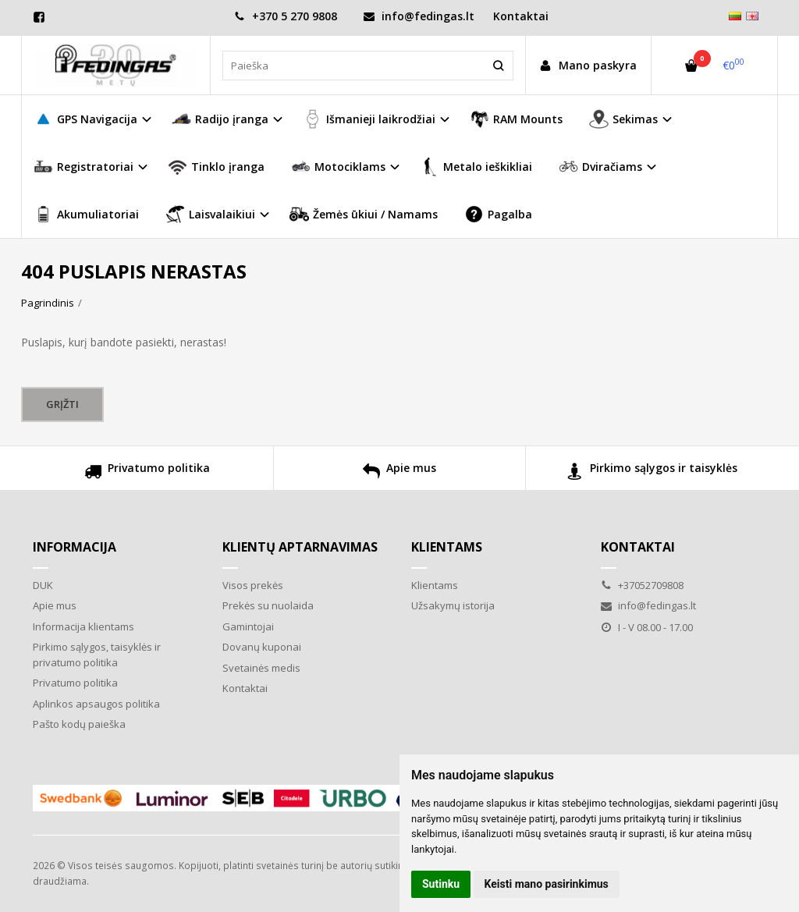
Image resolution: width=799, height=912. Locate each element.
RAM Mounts (516, 119)
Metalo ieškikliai (476, 166)
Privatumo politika (147, 473)
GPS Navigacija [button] (85, 119)
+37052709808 (642, 585)
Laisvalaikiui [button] (210, 214)
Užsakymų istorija (453, 605)
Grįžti (62, 404)
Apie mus (399, 473)
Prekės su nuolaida (268, 605)
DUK (43, 585)
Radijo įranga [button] (220, 119)
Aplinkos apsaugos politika (96, 704)
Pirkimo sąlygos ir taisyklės (651, 473)
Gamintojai (248, 626)
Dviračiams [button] (600, 166)
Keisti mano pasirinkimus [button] (547, 884)
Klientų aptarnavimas (300, 546)
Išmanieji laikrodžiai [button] (369, 119)
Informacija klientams (83, 626)
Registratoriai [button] (83, 166)
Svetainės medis (261, 668)
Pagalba (498, 214)
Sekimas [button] (623, 119)
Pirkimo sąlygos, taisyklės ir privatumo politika (97, 654)
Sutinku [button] (441, 884)
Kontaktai (521, 16)
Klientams (446, 546)
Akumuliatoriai (86, 214)
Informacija (74, 546)
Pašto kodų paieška (79, 724)
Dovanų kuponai (261, 647)
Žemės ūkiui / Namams (363, 214)
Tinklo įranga (216, 166)
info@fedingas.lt (419, 16)
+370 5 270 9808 (285, 16)
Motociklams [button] (338, 166)
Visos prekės (252, 585)
